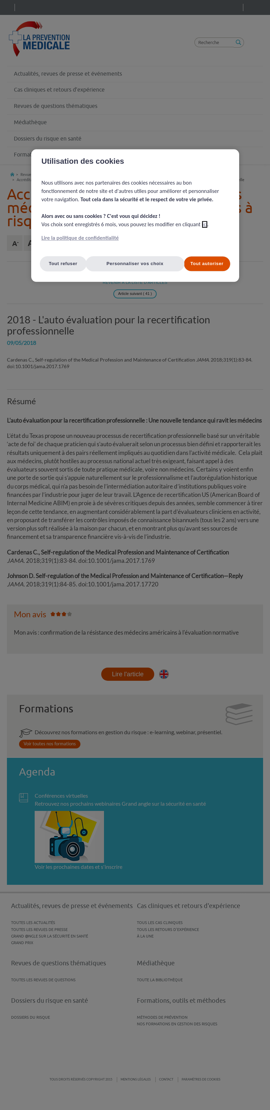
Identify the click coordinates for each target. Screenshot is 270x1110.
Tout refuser (63, 263)
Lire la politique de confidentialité (80, 238)
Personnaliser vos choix (135, 263)
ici (204, 224)
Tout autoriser (207, 263)
